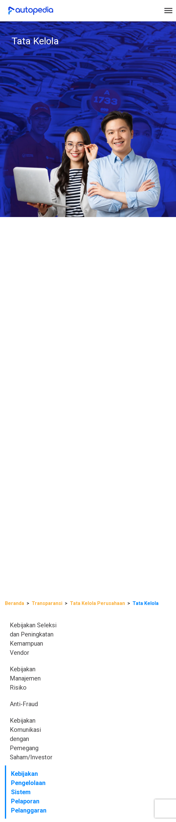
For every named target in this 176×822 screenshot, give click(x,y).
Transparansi (47, 603)
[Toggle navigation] (168, 10)
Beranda (14, 603)
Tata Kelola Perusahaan (97, 603)
